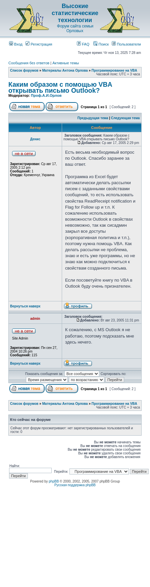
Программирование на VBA (114, 70)
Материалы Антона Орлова (65, 70)
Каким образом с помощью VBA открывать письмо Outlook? (60, 87)
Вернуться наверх (25, 306)
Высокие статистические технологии (75, 13)
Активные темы (65, 63)
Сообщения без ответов (28, 63)
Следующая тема (125, 118)
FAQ (83, 44)
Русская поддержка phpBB (75, 485)
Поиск (101, 44)
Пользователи (126, 44)
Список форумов (24, 70)
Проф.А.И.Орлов (46, 95)
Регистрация (39, 44)
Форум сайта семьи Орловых (75, 28)
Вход (15, 44)
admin (35, 318)
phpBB (54, 481)
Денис (35, 139)
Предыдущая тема (93, 118)
